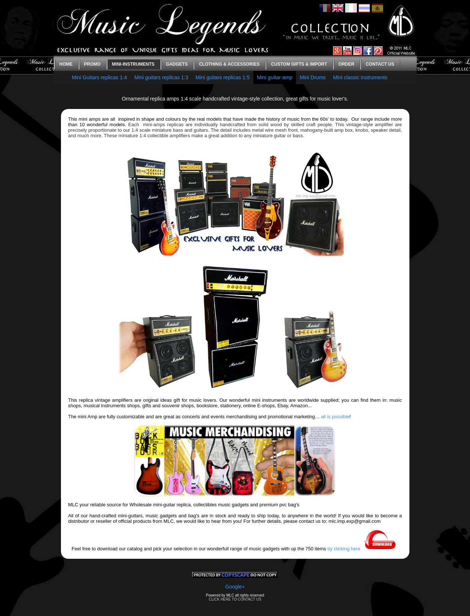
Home (66, 64)
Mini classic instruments (360, 77)
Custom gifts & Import (299, 64)
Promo (92, 64)
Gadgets (177, 64)
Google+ (235, 587)
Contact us (380, 64)
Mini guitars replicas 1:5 (223, 77)
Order (346, 64)
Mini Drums (313, 77)
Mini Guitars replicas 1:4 (99, 77)
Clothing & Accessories (229, 64)
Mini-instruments (133, 64)
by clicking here (363, 548)
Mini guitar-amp (274, 77)
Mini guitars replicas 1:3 (161, 77)
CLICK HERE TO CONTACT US (235, 599)
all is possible (335, 416)
